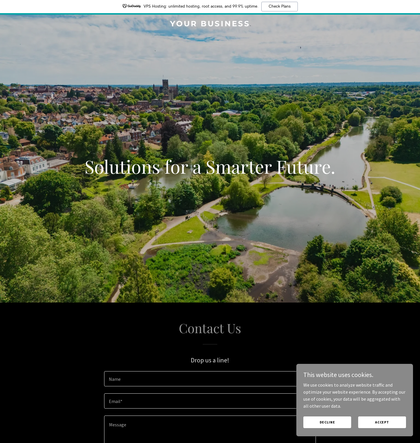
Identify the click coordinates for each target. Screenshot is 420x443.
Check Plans (279, 6)
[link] (210, 24)
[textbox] (210, 378)
